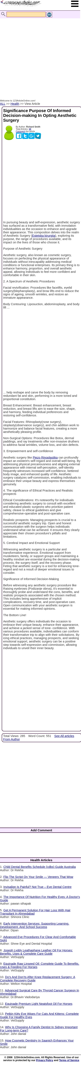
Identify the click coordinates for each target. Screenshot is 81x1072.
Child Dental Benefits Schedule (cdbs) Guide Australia (39, 866)
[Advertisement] (39, 54)
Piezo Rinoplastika (45, 457)
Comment (20, 131)
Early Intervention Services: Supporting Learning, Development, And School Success (34, 925)
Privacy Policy (44, 1060)
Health (15, 103)
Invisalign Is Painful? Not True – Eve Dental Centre (37, 887)
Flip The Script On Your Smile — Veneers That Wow (38, 877)
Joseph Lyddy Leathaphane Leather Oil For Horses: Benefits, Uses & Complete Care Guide (36, 952)
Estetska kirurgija (43, 235)
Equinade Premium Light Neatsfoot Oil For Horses (38, 1003)
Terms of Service (69, 1060)
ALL (2, 103)
